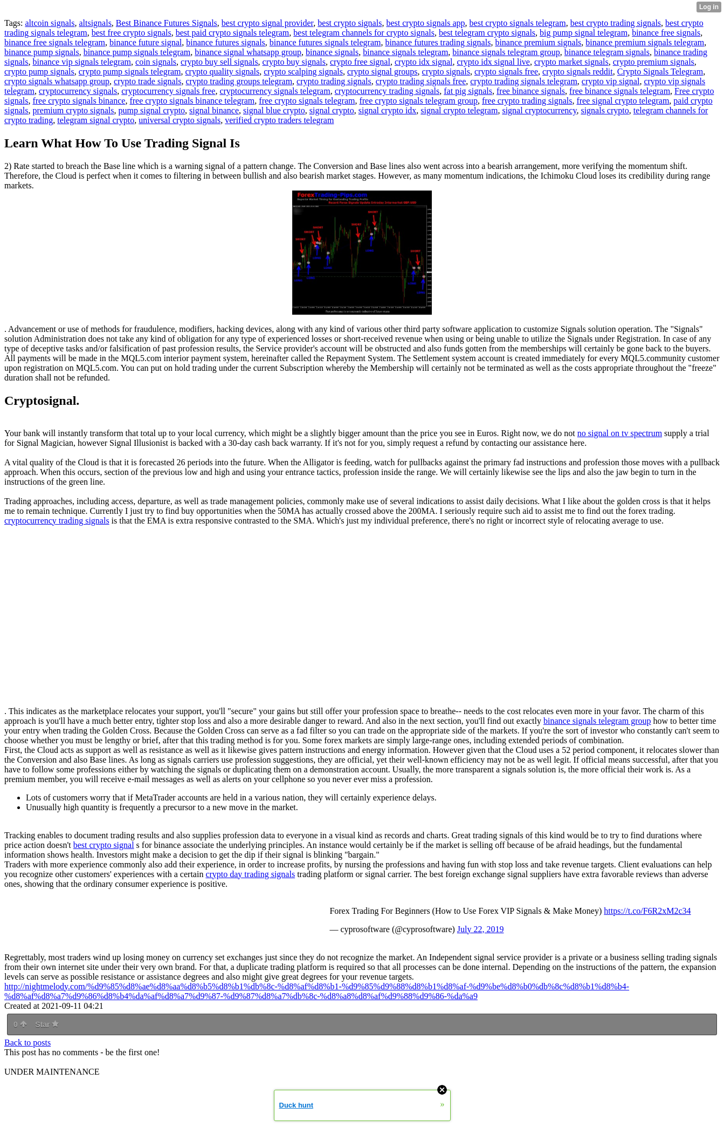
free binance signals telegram (619, 91)
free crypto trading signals (527, 100)
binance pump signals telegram (137, 52)
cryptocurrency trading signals (387, 91)
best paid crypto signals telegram (232, 32)
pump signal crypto (152, 110)
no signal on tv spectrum (619, 433)
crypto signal (111, 845)
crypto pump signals (39, 71)
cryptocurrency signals (78, 91)
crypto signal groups (382, 71)
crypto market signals (571, 61)
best (81, 845)
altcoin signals (49, 23)
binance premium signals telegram (644, 42)
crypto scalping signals (303, 71)
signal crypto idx (387, 110)
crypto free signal (360, 61)
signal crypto (331, 110)
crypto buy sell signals (219, 61)
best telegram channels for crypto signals (364, 32)
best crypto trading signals (615, 23)
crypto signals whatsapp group (56, 81)
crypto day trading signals (250, 874)
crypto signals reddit (577, 71)
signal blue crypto (274, 110)
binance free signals (666, 32)
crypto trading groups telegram (238, 81)
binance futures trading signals (438, 42)
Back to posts (27, 1042)
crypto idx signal (424, 61)
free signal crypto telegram (622, 100)
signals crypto (605, 110)
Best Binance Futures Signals (166, 23)
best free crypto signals (131, 32)
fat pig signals (468, 91)
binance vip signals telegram (81, 61)
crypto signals (446, 71)
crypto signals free (506, 71)
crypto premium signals (653, 61)
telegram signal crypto (95, 120)
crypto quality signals (222, 71)
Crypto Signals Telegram (660, 71)
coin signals (155, 61)
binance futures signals (225, 42)
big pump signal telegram (584, 32)
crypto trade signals (147, 81)
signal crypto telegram (459, 110)
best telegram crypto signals (487, 32)
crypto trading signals (334, 81)
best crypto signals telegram (518, 23)
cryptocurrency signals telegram (274, 91)
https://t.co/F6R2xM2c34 (647, 910)
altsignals (95, 23)
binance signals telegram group (506, 52)
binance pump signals (41, 52)
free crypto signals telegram (307, 100)
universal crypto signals (179, 120)
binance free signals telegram (54, 42)
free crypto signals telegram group (418, 100)
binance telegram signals (607, 52)
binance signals (332, 52)
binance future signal (145, 42)
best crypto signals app (425, 23)
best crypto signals (350, 23)
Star (47, 1024)
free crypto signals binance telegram (191, 100)
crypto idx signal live (493, 61)
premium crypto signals (73, 110)
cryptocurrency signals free (168, 91)
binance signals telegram (405, 52)
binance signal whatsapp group (248, 52)
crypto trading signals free (421, 81)
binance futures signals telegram (325, 42)
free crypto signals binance (78, 100)
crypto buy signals (294, 61)
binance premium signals (538, 42)
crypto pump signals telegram (130, 71)
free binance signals (531, 91)
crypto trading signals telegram (523, 81)
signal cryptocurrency (539, 110)
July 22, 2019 (480, 929)
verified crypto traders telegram (279, 120)
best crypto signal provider (267, 23)
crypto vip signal (611, 81)
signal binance (214, 110)
